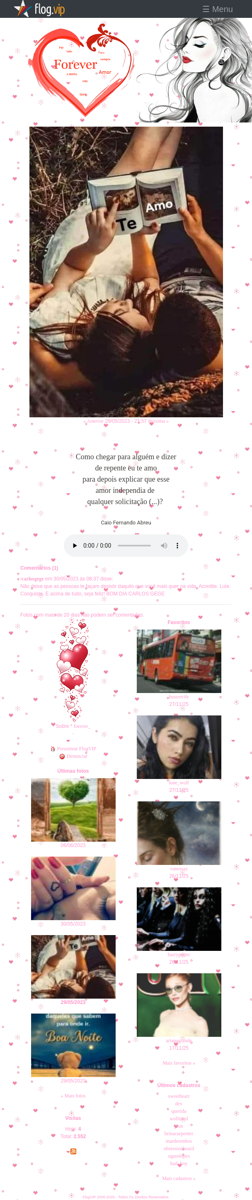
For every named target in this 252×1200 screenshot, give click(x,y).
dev (178, 1104)
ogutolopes (179, 1156)
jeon (178, 1126)
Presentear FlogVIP (73, 749)
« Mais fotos (73, 1096)
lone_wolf (179, 783)
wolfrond (179, 1119)
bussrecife (179, 697)
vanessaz (179, 869)
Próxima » (158, 421)
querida (179, 1111)
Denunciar (73, 756)
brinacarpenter (179, 1133)
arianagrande (179, 1040)
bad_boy (178, 1163)
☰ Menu (217, 9)
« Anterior (93, 421)
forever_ (82, 726)
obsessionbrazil (179, 1148)
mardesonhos (179, 1141)
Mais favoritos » (178, 1063)
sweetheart (178, 1096)
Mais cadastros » (179, 1178)
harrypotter (179, 955)
